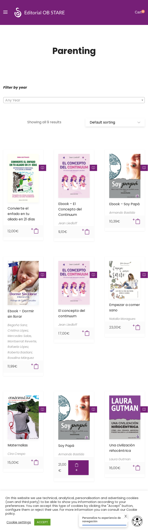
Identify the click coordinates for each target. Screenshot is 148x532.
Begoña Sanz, (18, 325)
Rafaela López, (18, 347)
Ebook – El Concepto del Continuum (70, 209)
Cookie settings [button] (19, 522)
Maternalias (18, 445)
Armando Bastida (122, 212)
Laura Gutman (120, 459)
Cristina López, (18, 330)
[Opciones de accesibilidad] (137, 521)
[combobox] (74, 100)
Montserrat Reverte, (22, 341)
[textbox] (74, 100)
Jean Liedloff (67, 223)
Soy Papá (66, 445)
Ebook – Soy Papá (124, 204)
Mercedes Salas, (20, 336)
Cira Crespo (16, 454)
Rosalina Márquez (21, 358)
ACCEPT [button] (42, 522)
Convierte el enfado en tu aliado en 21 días (21, 214)
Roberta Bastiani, (20, 352)
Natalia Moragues (122, 319)
